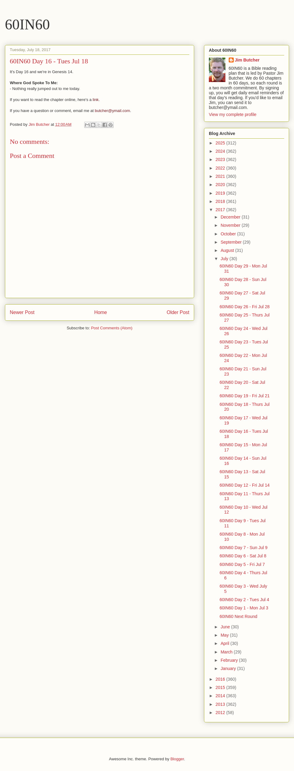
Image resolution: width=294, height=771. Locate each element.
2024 (221, 151)
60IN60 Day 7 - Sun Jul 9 (243, 547)
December (231, 217)
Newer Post (22, 312)
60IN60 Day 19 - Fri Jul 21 (245, 395)
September (232, 242)
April (225, 643)
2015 (221, 687)
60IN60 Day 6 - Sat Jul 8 (243, 555)
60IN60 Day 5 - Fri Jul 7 (242, 564)
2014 (221, 695)
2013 (221, 704)
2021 (221, 176)
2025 (221, 142)
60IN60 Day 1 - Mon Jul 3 (244, 607)
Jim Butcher (247, 60)
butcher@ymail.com (112, 110)
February (230, 660)
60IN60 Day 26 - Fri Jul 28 (245, 306)
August (228, 250)
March (227, 651)
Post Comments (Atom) (111, 328)
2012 (221, 712)
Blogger (177, 759)
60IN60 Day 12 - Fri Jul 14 (245, 485)
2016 (221, 679)
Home (100, 312)
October (229, 233)
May (225, 635)
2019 (221, 193)
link (96, 99)
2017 (221, 209)
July (225, 258)
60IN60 (27, 24)
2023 (221, 159)
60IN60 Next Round (238, 616)
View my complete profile (232, 114)
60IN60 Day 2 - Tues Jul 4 (244, 599)
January (229, 668)
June (226, 626)
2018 (221, 201)
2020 (221, 184)
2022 (221, 168)
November (231, 225)
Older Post (178, 312)
